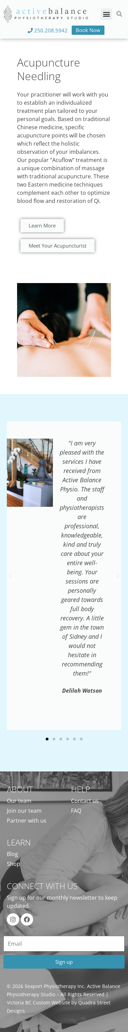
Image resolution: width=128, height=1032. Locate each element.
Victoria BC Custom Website (38, 1002)
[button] (106, 14)
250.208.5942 (48, 30)
